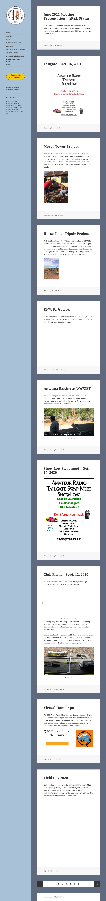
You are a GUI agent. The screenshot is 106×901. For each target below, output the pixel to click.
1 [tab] (57, 438)
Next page (97, 884)
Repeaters (9, 46)
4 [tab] (66, 438)
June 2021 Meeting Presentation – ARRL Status (66, 16)
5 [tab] (69, 438)
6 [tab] (71, 438)
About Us (9, 39)
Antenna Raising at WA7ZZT (67, 388)
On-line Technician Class (14, 107)
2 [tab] (60, 438)
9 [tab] (80, 438)
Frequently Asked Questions (15, 56)
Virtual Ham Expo (59, 707)
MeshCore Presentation (13, 105)
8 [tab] (77, 438)
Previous (42, 422)
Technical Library (12, 53)
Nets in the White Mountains (15, 49)
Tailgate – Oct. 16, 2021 (63, 64)
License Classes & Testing (14, 43)
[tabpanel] (69, 422)
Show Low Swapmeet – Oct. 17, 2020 (66, 470)
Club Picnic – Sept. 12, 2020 (66, 574)
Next (95, 422)
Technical (59, 45)
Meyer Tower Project (61, 146)
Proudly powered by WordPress (54, 897)
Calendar (9, 36)
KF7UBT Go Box (57, 309)
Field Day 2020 (56, 777)
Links (8, 65)
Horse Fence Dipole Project (66, 233)
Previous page (40, 884)
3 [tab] (63, 438)
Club (58, 128)
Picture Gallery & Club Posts (13, 60)
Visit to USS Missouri (12, 109)
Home (8, 33)
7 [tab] (74, 438)
